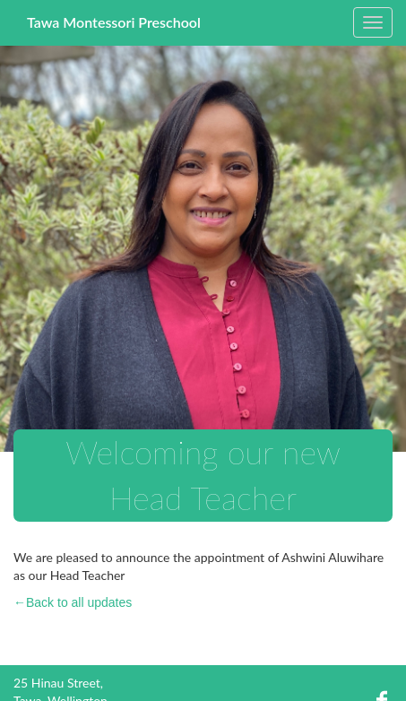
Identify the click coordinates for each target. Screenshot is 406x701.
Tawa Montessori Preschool (114, 21)
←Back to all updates (72, 602)
